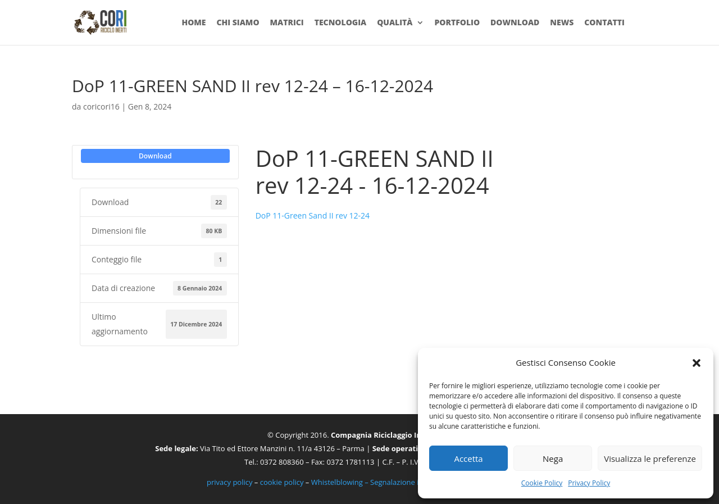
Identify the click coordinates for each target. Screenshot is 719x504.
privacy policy (229, 482)
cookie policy (282, 482)
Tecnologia (341, 23)
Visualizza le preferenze (650, 458)
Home (193, 23)
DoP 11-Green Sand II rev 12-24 (313, 215)
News (562, 23)
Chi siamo (237, 23)
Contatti (604, 23)
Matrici (286, 23)
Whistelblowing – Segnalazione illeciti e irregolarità (396, 482)
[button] (696, 363)
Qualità (394, 23)
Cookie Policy (541, 483)
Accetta (468, 458)
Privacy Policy (589, 483)
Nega (553, 458)
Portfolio (457, 23)
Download (514, 23)
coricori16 (101, 106)
